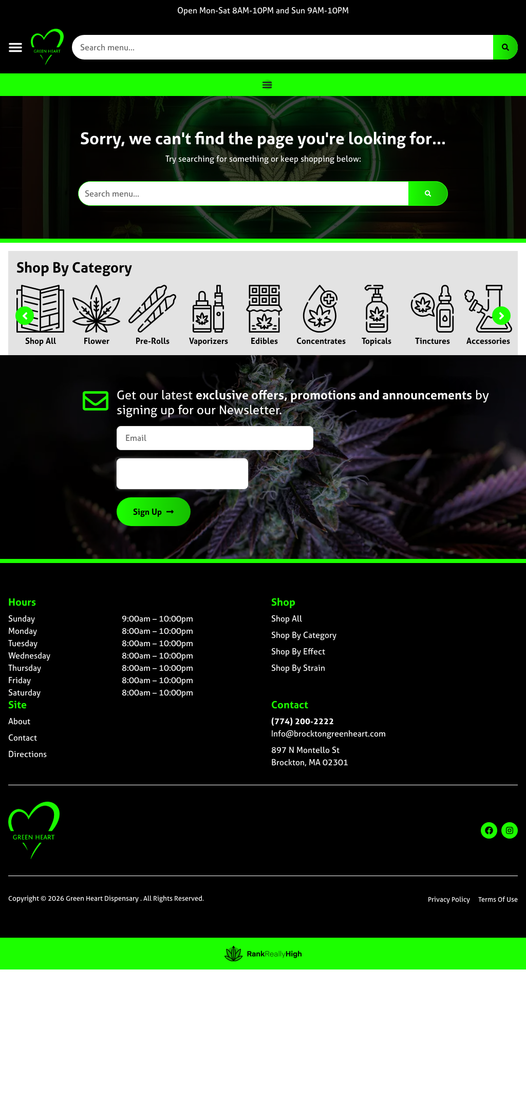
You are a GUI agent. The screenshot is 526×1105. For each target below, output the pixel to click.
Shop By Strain (298, 667)
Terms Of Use (498, 899)
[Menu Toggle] (267, 85)
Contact (22, 737)
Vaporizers (208, 340)
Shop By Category (303, 635)
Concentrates (321, 340)
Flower (96, 340)
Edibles (264, 340)
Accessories (488, 340)
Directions (27, 754)
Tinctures (432, 340)
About (19, 721)
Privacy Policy (449, 899)
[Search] (505, 47)
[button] (15, 47)
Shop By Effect (298, 651)
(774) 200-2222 (302, 721)
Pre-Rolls (153, 340)
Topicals (376, 340)
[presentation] (182, 473)
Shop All (40, 340)
